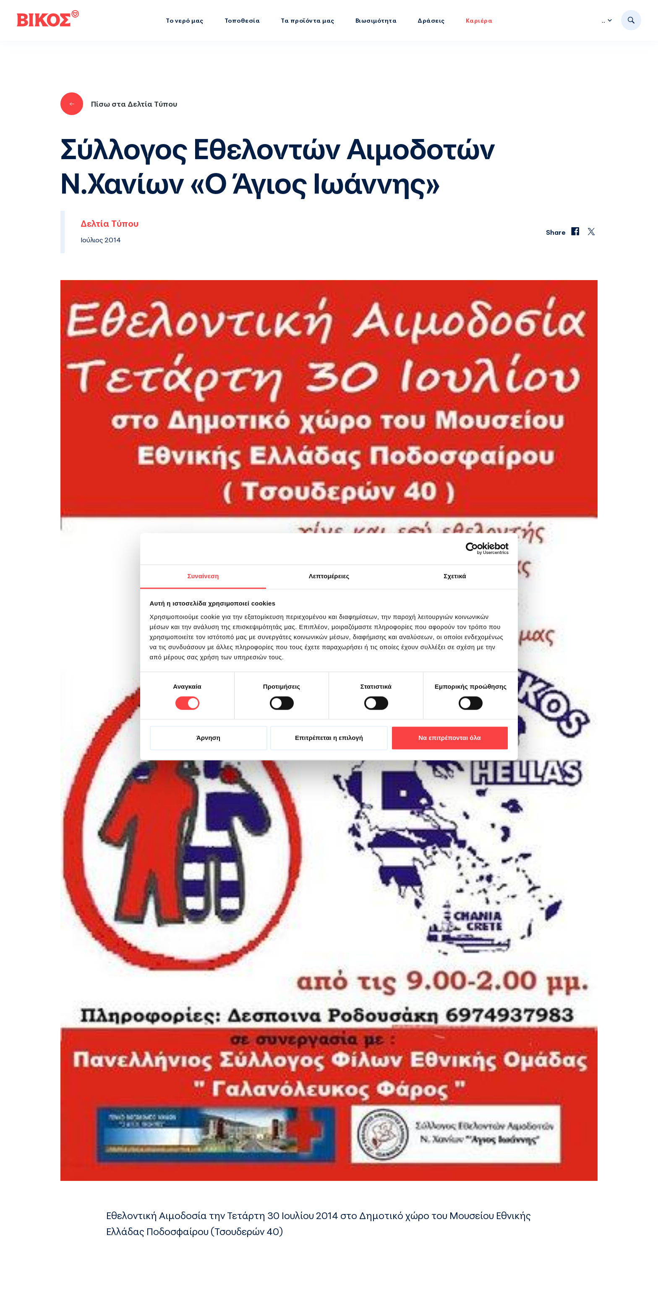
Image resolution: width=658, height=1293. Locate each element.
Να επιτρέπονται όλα (449, 738)
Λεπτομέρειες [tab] (329, 576)
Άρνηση (208, 738)
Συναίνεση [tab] (203, 576)
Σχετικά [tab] (455, 576)
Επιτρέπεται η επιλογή (329, 738)
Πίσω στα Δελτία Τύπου (118, 103)
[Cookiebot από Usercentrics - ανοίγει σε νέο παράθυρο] (472, 548)
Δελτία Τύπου (109, 223)
